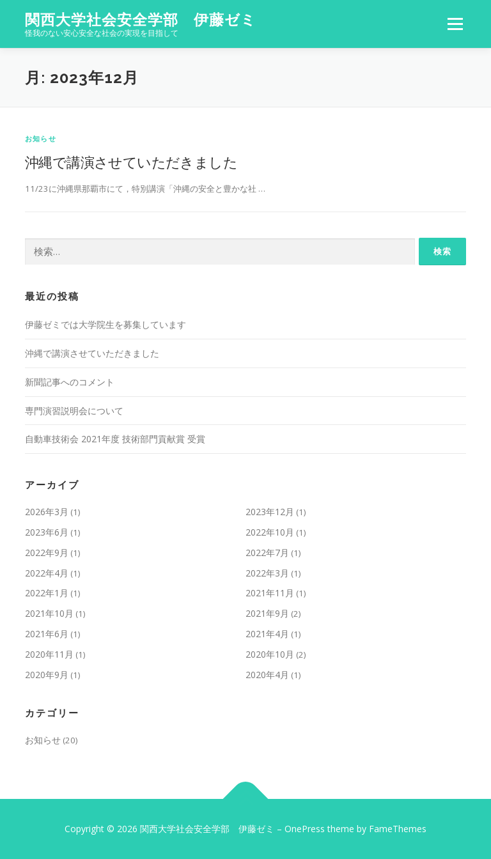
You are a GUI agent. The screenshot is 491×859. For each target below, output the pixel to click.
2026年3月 (46, 512)
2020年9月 (46, 675)
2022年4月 (46, 573)
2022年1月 (46, 593)
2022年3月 (267, 573)
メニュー (455, 23)
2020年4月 (267, 675)
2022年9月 (46, 552)
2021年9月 (267, 613)
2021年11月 (270, 593)
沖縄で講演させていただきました (131, 161)
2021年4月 (267, 634)
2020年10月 (270, 654)
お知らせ (40, 138)
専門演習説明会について (74, 411)
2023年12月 (270, 512)
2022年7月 (267, 552)
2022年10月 (270, 532)
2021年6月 (46, 634)
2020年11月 (49, 654)
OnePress (304, 829)
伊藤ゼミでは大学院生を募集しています (105, 324)
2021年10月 (49, 613)
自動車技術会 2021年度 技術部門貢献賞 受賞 (115, 439)
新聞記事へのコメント (69, 382)
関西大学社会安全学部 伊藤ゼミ (140, 19)
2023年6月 (46, 532)
